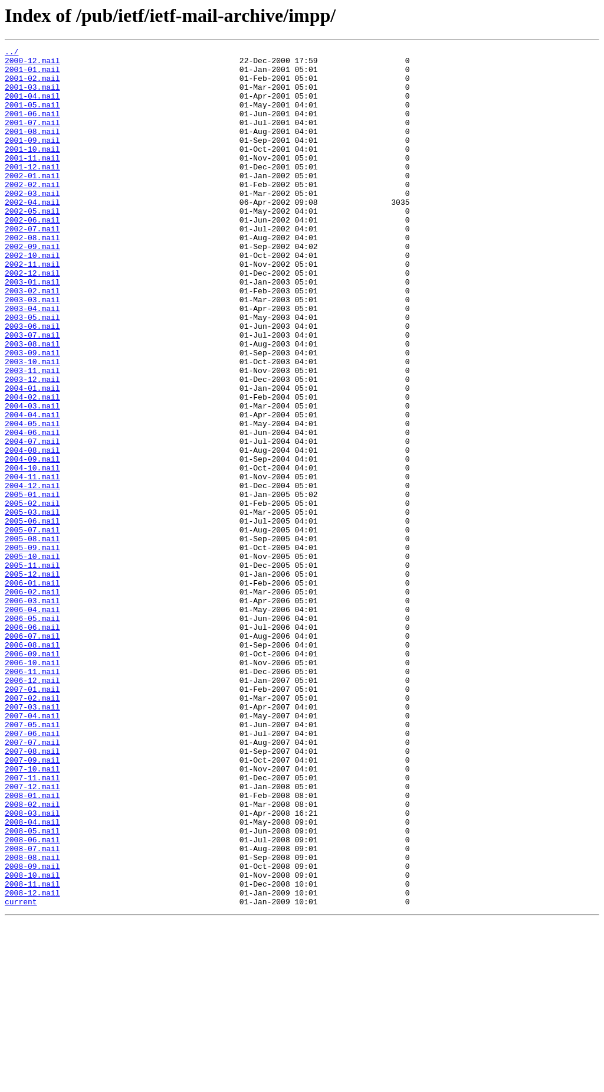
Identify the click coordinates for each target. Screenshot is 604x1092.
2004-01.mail (32, 457)
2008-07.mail (32, 1009)
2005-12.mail (32, 680)
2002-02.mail (32, 212)
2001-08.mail (32, 148)
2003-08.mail (32, 403)
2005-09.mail (32, 648)
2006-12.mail (32, 807)
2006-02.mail (32, 701)
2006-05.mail (32, 733)
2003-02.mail (32, 340)
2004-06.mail (32, 510)
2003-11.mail (32, 435)
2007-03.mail (32, 839)
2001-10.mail (32, 170)
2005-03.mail (32, 605)
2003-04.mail (32, 361)
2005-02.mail (32, 595)
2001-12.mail (32, 191)
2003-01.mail (32, 329)
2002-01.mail (32, 202)
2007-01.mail (32, 818)
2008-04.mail (32, 977)
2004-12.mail (32, 573)
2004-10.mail (32, 552)
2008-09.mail (32, 1030)
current (21, 1073)
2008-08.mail (32, 1020)
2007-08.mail (32, 892)
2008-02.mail (32, 956)
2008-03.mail (32, 967)
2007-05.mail (32, 860)
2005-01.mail (32, 584)
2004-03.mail (32, 478)
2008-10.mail (32, 1041)
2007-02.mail (32, 828)
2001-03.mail (32, 95)
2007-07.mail (32, 882)
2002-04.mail (32, 233)
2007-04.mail (32, 850)
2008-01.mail (32, 945)
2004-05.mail (32, 499)
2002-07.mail (32, 265)
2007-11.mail (32, 924)
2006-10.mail (32, 786)
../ (11, 53)
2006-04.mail (32, 722)
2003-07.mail (32, 393)
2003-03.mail (32, 350)
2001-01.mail (32, 74)
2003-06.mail (32, 382)
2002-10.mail (32, 297)
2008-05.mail (32, 988)
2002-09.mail (32, 287)
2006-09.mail (32, 775)
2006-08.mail (32, 765)
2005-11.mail (32, 669)
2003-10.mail (32, 425)
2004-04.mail (32, 488)
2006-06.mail (32, 743)
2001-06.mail (32, 127)
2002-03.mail (32, 223)
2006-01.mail (32, 690)
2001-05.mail (32, 117)
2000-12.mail (32, 63)
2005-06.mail (32, 616)
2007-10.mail (32, 913)
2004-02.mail (32, 467)
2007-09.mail (32, 903)
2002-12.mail (32, 318)
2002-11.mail (32, 308)
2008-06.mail (32, 998)
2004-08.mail (32, 531)
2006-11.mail (32, 797)
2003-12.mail (32, 446)
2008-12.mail (32, 1062)
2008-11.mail (32, 1052)
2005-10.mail (32, 658)
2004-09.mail (32, 542)
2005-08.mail (32, 637)
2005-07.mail (32, 627)
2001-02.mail (32, 85)
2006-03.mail (32, 712)
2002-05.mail (32, 244)
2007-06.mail (32, 871)
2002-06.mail (32, 255)
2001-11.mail (32, 180)
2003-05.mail (32, 372)
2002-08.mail (32, 276)
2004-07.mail (32, 520)
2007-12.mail (32, 935)
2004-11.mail (32, 563)
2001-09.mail (32, 159)
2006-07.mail (32, 754)
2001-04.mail (32, 106)
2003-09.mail (32, 414)
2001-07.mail (32, 138)
